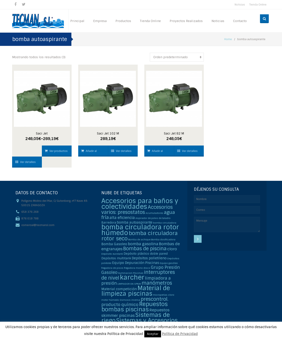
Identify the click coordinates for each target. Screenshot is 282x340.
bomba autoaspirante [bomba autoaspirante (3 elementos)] (134, 222)
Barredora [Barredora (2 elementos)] (108, 222)
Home (228, 39)
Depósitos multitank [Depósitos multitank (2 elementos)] (116, 258)
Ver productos (56, 151)
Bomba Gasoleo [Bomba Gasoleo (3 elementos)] (114, 244)
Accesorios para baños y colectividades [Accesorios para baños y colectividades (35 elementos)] (139, 204)
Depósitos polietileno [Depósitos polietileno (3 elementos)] (149, 258)
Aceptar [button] (152, 334)
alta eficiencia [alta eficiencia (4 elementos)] (122, 217)
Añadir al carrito (89, 153)
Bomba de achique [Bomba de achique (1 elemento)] (139, 239)
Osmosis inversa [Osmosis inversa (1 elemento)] (130, 299)
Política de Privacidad (180, 334)
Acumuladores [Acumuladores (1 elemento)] (154, 213)
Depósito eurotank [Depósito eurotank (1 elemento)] (112, 253)
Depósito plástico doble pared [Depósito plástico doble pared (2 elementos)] (146, 254)
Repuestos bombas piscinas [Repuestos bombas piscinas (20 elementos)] (134, 307)
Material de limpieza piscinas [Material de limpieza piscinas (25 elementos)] (135, 290)
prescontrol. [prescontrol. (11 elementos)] (154, 299)
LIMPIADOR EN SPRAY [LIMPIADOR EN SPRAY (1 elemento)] (129, 283)
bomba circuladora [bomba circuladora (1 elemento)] (164, 222)
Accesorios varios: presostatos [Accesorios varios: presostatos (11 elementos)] (137, 209)
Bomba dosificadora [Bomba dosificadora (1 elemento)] (163, 239)
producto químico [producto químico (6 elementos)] (119, 304)
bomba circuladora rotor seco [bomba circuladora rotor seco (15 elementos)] (139, 236)
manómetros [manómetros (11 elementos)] (157, 283)
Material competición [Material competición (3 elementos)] (119, 289)
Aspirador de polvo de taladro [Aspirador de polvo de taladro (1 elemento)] (153, 218)
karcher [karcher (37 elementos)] (132, 277)
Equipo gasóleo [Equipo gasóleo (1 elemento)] (169, 263)
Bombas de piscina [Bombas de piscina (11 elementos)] (145, 248)
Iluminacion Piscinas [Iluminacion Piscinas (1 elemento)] (130, 273)
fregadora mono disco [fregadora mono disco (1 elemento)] (137, 267)
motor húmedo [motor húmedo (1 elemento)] (110, 299)
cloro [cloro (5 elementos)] (172, 248)
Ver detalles (25, 162)
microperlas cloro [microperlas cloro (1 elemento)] (163, 294)
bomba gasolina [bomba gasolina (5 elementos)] (143, 243)
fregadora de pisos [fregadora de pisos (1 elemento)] (112, 267)
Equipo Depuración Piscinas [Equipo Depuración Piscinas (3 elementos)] (135, 263)
